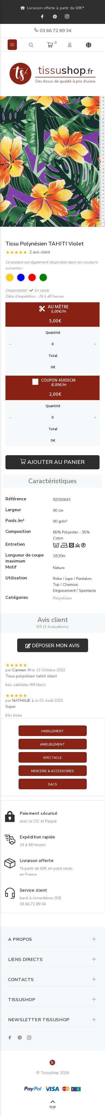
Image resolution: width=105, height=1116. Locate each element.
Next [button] (100, 161)
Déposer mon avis (52, 645)
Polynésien (62, 598)
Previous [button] (5, 161)
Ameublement (52, 744)
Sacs (52, 784)
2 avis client (39, 252)
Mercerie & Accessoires (52, 771)
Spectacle (52, 758)
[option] (52, 161)
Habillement (52, 731)
